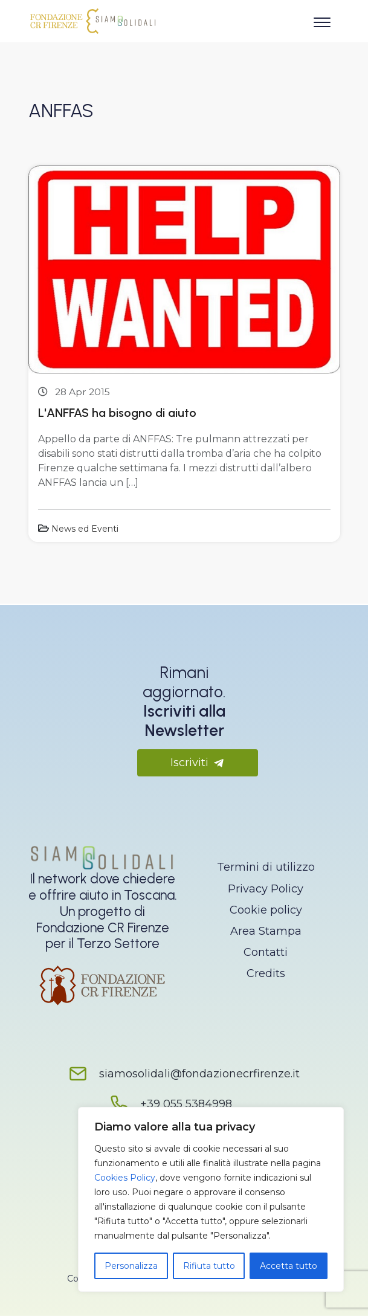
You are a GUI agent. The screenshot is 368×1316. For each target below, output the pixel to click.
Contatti (266, 952)
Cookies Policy (124, 1177)
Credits (266, 973)
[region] (211, 1199)
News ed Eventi (84, 528)
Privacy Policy (265, 888)
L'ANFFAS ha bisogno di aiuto (117, 412)
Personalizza (131, 1265)
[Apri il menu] (322, 20)
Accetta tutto (288, 1265)
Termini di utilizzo (266, 867)
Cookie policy (266, 910)
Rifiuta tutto (209, 1265)
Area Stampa (266, 931)
